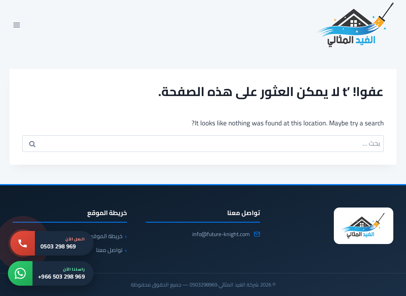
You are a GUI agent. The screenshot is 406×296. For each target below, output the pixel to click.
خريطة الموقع (106, 236)
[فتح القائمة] (17, 25)
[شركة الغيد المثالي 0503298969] (363, 226)
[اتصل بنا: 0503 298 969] (52, 243)
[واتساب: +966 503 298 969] (51, 273)
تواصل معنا (109, 250)
